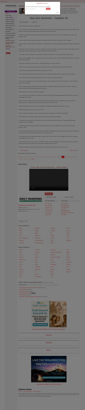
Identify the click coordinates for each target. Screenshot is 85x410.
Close (57, 12)
